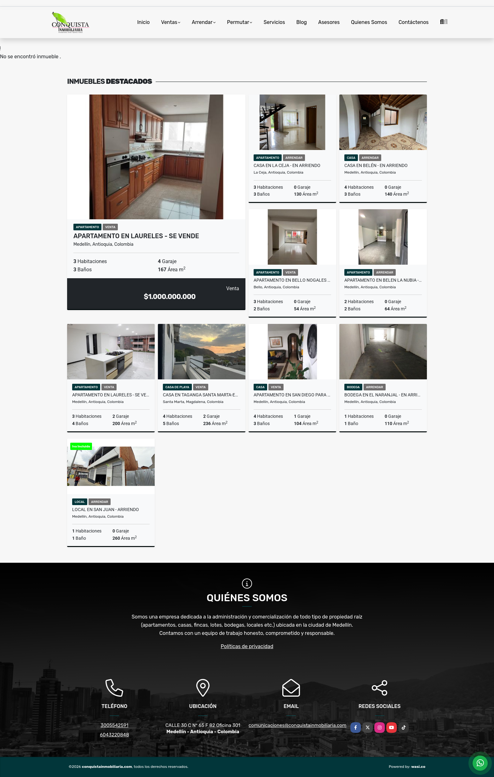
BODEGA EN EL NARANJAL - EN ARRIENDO (383, 394)
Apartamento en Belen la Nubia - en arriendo (383, 280)
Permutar (238, 22)
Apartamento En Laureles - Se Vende (136, 236)
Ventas (169, 22)
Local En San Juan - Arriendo (105, 509)
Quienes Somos (369, 22)
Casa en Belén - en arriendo (376, 165)
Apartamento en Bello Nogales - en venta (292, 280)
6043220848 (114, 735)
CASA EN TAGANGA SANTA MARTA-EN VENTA (201, 394)
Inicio (143, 22)
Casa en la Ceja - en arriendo (287, 165)
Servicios (274, 22)
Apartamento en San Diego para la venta (292, 394)
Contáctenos (414, 22)
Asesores (329, 22)
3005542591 (114, 725)
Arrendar (202, 22)
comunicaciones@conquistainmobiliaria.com (297, 725)
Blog (301, 22)
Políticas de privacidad (247, 646)
